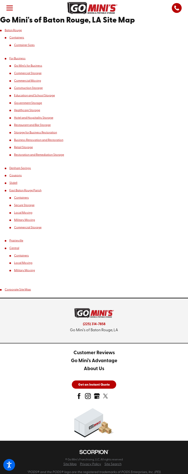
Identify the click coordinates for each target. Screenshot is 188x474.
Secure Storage (24, 205)
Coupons (15, 175)
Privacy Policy (90, 464)
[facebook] (79, 397)
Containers (16, 37)
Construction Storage (28, 88)
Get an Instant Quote (94, 385)
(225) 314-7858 (94, 324)
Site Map (70, 464)
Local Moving (23, 212)
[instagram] (88, 397)
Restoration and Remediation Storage (39, 155)
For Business (17, 58)
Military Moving (24, 220)
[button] (9, 465)
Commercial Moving (27, 80)
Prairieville (16, 240)
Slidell (13, 183)
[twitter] (105, 397)
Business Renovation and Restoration (38, 140)
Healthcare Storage (27, 110)
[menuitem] (94, 353)
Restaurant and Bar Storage (32, 125)
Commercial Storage (28, 73)
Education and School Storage (34, 95)
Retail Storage (23, 147)
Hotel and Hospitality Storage (33, 118)
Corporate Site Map (18, 289)
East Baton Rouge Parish (25, 190)
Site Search (113, 464)
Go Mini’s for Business (28, 65)
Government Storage (28, 103)
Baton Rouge (13, 30)
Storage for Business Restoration (35, 132)
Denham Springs (20, 168)
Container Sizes (24, 45)
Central (14, 248)
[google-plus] (97, 397)
